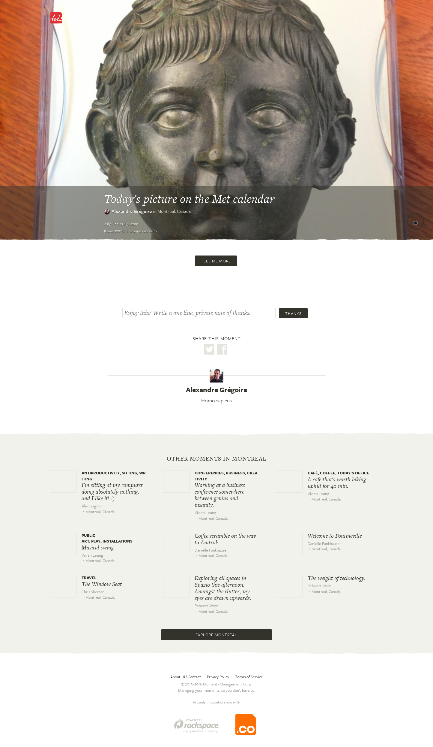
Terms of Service (249, 677)
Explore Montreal (216, 635)
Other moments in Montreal (216, 459)
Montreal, (174, 211)
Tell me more (216, 261)
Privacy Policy (218, 677)
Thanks (293, 313)
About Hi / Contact (185, 677)
